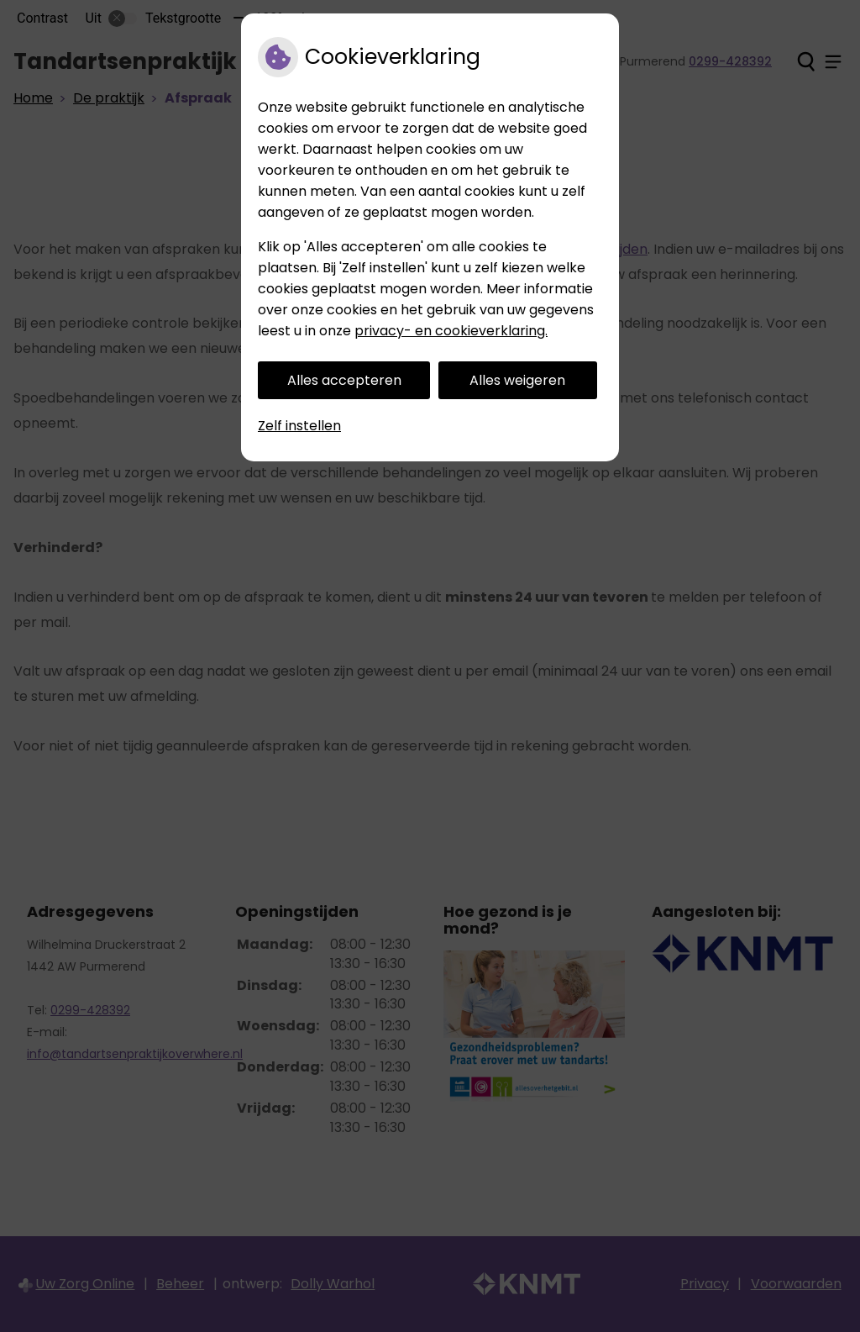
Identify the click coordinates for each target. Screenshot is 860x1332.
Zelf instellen (299, 425)
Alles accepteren (344, 380)
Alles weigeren (517, 380)
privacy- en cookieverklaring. (451, 330)
